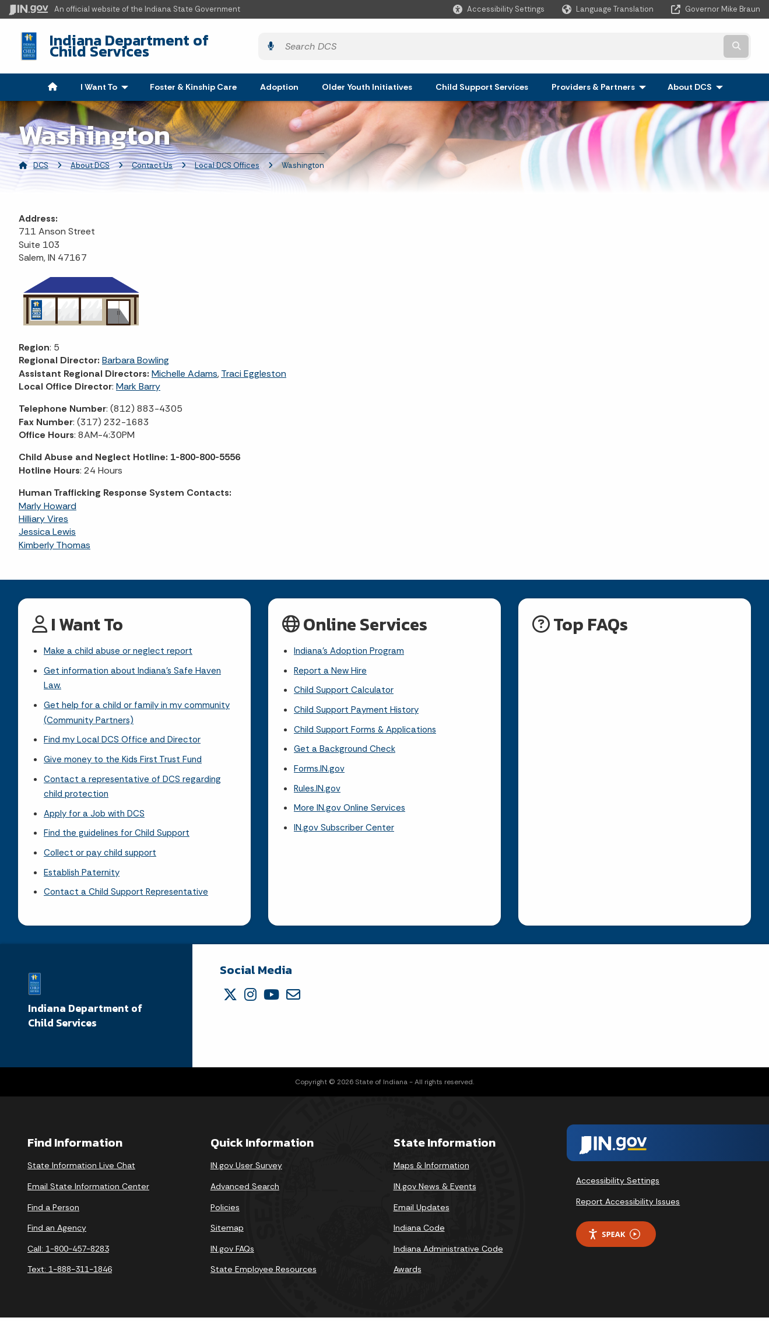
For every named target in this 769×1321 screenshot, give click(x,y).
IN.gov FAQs (232, 1252)
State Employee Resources (263, 1273)
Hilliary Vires (43, 510)
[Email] (293, 998)
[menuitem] (52, 78)
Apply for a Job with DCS (97, 814)
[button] (499, 9)
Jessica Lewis (47, 523)
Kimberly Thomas (54, 536)
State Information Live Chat (81, 1169)
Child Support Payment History (359, 704)
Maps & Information (431, 1169)
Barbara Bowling (135, 351)
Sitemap (227, 1232)
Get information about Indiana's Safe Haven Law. (136, 671)
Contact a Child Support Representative (129, 895)
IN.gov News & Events (435, 1190)
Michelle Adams (184, 364)
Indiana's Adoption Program (352, 643)
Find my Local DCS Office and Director (125, 736)
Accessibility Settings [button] (617, 1184)
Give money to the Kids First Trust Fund (127, 757)
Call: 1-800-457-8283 (68, 1252)
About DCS (90, 157)
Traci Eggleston (253, 364)
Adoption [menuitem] (279, 78)
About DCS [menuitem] (698, 78)
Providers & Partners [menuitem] (601, 78)
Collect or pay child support (103, 855)
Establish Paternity (84, 875)
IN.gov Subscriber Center (346, 828)
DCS (40, 157)
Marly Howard (47, 496)
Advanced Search (244, 1190)
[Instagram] (250, 998)
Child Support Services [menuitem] (482, 78)
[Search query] (669, 41)
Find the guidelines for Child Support (121, 834)
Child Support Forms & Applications (369, 725)
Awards (408, 1273)
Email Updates (422, 1211)
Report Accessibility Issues (628, 1205)
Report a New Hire (331, 663)
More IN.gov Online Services (351, 807)
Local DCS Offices (227, 157)
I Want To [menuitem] (107, 78)
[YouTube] (271, 998)
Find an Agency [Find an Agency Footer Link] (56, 1232)
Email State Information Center (88, 1190)
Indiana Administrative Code (448, 1252)
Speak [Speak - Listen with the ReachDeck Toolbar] (614, 1237)
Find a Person (53, 1211)
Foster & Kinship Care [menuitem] (193, 78)
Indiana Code (419, 1232)
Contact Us (152, 157)
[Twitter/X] (230, 998)
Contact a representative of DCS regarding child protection (135, 785)
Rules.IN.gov (318, 786)
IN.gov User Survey (246, 1169)
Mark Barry (138, 378)
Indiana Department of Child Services (169, 41)
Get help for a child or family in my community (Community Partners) (116, 707)
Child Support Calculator (346, 684)
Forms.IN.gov (320, 766)
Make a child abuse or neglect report (121, 643)
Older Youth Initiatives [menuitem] (367, 78)
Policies (225, 1211)
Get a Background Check (347, 746)
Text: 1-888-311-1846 (69, 1273)
